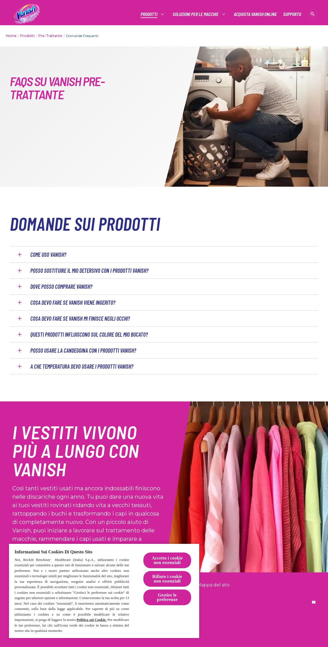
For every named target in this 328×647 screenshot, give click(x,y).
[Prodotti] (149, 14)
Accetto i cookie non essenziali (167, 560)
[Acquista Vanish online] (255, 14)
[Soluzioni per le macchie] (195, 14)
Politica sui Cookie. (92, 620)
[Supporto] (292, 14)
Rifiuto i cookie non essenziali (167, 578)
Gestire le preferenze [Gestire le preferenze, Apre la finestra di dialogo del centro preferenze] (167, 597)
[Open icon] (312, 14)
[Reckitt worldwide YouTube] (313, 602)
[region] (104, 590)
